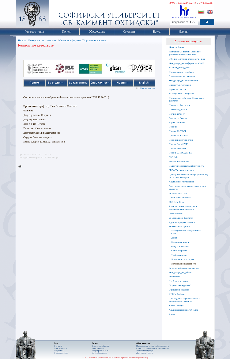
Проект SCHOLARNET (180, 152)
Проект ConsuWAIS (178, 144)
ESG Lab (173, 157)
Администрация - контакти (182, 222)
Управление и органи (94, 40)
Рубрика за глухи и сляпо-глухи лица (187, 59)
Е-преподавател (60, 348)
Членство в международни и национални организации (183, 207)
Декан (174, 237)
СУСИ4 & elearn (177, 294)
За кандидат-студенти (179, 67)
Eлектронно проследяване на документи (152, 348)
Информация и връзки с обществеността (152, 346)
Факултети (51, 40)
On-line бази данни (99, 353)
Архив (172, 314)
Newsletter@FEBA (178, 109)
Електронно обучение (101, 346)
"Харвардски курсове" (180, 285)
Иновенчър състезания (180, 85)
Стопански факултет (70, 40)
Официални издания (179, 289)
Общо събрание (179, 250)
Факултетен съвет (180, 246)
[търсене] (183, 22)
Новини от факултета (179, 105)
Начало (22, 40)
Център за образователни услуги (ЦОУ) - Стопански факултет (188, 176)
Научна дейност (177, 113)
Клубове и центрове (179, 281)
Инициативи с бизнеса (180, 197)
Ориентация (206, 3)
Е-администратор (61, 353)
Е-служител (59, 350)
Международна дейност (181, 272)
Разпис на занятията (154, 88)
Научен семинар (177, 122)
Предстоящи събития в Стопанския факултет (186, 99)
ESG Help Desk (176, 202)
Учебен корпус (176, 305)
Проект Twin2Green (178, 135)
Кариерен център (177, 89)
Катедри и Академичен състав (184, 268)
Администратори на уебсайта (183, 309)
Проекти (173, 126)
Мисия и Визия (176, 47)
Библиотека (174, 276)
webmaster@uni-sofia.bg (138, 357)
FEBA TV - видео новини (181, 170)
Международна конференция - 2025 (186, 63)
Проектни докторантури (181, 139)
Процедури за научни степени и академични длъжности (184, 300)
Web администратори (145, 350)
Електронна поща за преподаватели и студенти (187, 187)
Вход (172, 3)
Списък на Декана (178, 118)
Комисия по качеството (183, 263)
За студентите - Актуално (181, 93)
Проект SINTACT (177, 131)
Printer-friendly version (21, 166)
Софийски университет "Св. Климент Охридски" (56, 15)
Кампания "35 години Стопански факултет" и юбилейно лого (185, 53)
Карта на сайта (187, 3)
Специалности (176, 213)
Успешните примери (179, 161)
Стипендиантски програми (182, 76)
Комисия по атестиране (183, 259)
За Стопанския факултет (181, 217)
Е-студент (58, 346)
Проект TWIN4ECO (179, 148)
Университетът (36, 40)
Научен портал (98, 348)
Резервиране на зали (100, 350)
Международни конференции (183, 80)
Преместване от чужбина (181, 72)
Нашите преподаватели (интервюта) (186, 165)
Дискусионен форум (144, 353)
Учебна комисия (179, 255)
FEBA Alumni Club (178, 193)
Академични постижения (181, 181)
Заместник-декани (180, 242)
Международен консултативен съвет (186, 232)
